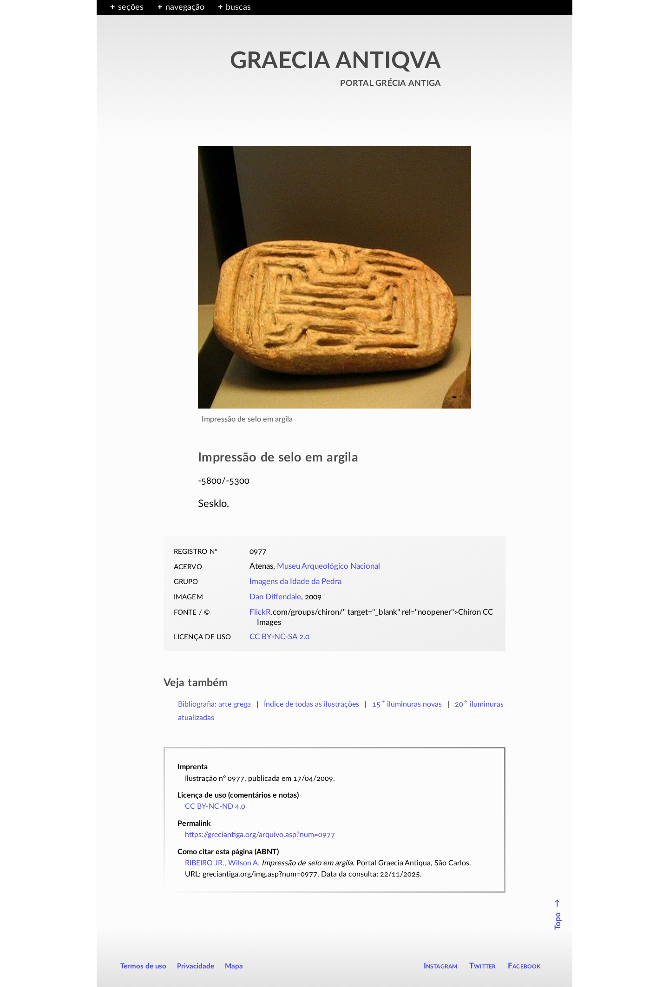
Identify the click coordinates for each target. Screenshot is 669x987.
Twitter (482, 966)
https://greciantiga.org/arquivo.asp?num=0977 (260, 834)
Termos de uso (143, 966)
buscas (238, 7)
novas (407, 704)
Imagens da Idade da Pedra (295, 581)
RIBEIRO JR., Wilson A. (222, 863)
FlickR (260, 612)
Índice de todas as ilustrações (311, 704)
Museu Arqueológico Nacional (328, 566)
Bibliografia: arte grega (214, 704)
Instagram (441, 966)
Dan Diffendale (275, 597)
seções (131, 7)
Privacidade (195, 966)
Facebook (524, 966)
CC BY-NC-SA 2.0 (279, 637)
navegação (184, 7)
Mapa (234, 966)
